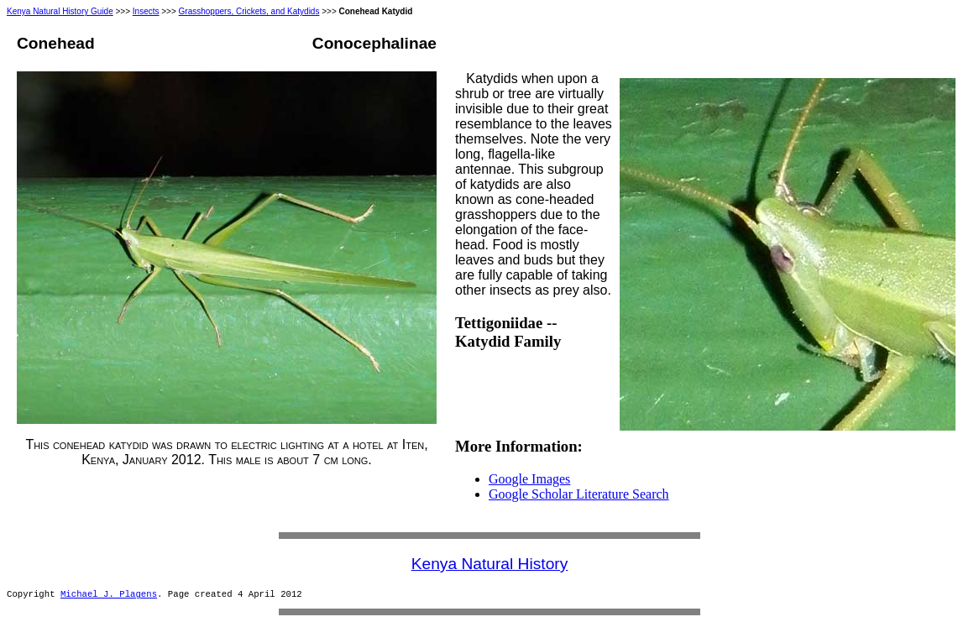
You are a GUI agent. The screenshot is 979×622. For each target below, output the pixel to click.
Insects (146, 11)
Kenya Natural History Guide (60, 11)
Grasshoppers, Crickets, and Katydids (249, 11)
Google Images (529, 479)
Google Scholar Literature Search (579, 494)
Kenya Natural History (489, 563)
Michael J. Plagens (108, 594)
